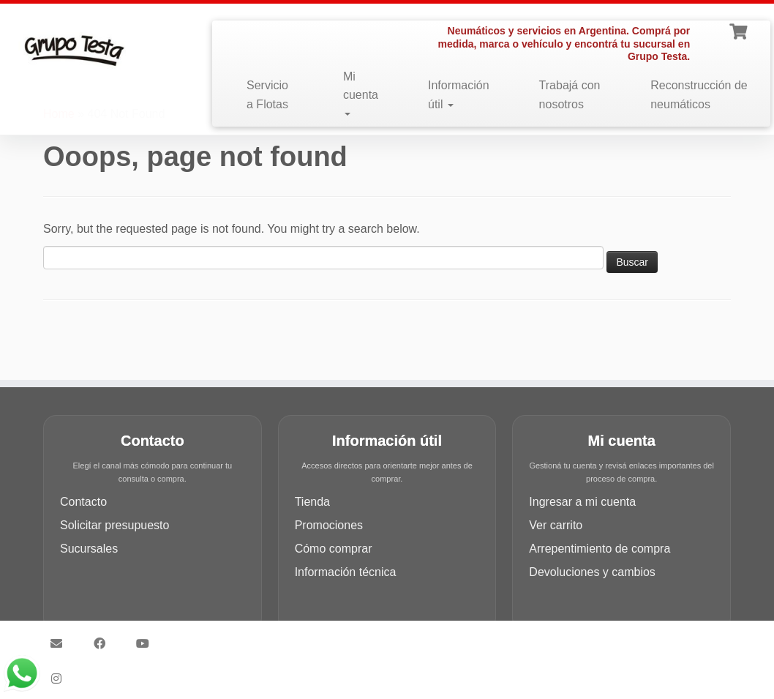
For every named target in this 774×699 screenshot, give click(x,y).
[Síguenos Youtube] (147, 643)
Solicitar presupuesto (114, 525)
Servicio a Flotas (267, 95)
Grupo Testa (304, 636)
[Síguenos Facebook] (104, 643)
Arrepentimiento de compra (599, 548)
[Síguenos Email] (61, 643)
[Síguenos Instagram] (61, 678)
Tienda (312, 502)
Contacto (83, 502)
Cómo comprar (333, 548)
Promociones (329, 525)
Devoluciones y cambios (592, 572)
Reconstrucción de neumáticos (699, 95)
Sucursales (89, 548)
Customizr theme (490, 636)
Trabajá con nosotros (570, 95)
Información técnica (346, 572)
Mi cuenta (360, 93)
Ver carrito (555, 525)
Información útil (458, 95)
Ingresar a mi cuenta (582, 502)
